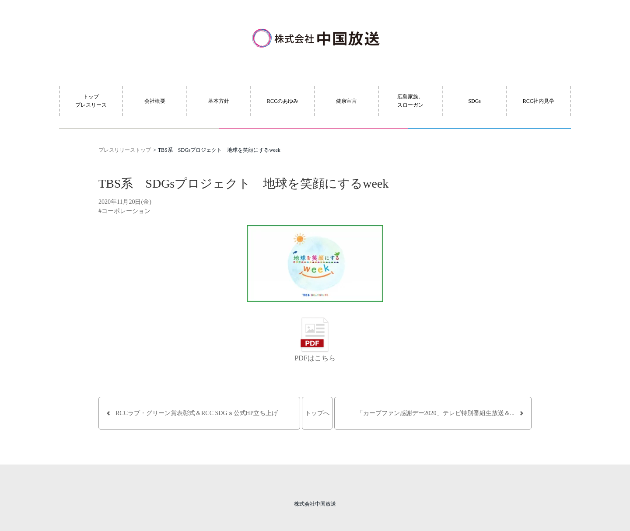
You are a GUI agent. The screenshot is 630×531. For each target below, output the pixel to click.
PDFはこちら (314, 358)
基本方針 (218, 101)
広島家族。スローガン (410, 101)
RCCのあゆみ (282, 101)
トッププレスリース (91, 101)
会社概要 (154, 101)
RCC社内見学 (538, 101)
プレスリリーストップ (124, 150)
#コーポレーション (124, 211)
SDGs (474, 101)
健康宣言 (346, 101)
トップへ (317, 413)
